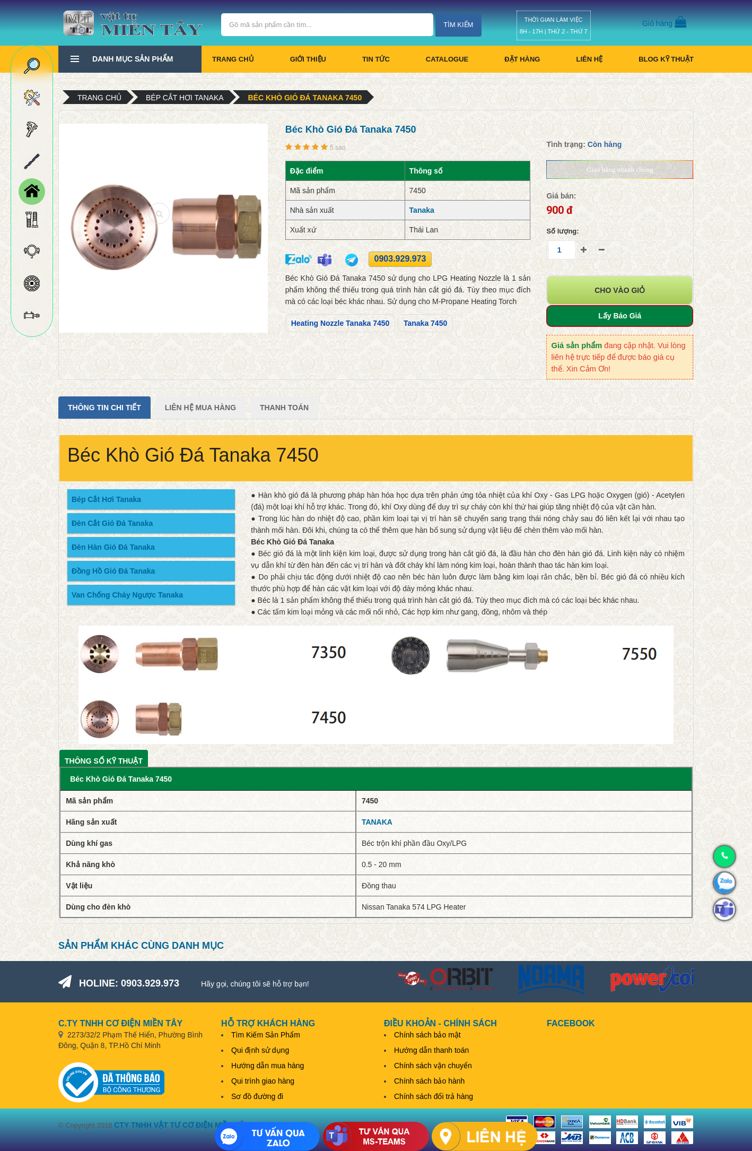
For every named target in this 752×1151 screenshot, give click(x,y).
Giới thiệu (308, 59)
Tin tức (376, 59)
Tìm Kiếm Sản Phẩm (265, 1035)
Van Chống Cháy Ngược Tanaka (127, 595)
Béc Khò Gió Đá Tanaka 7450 (305, 97)
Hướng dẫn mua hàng (267, 1065)
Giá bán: (561, 196)
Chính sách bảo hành (429, 1081)
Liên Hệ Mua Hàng (200, 407)
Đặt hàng (522, 59)
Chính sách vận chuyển (433, 1065)
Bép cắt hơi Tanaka (185, 97)
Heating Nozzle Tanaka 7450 (340, 323)
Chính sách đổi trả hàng (433, 1096)
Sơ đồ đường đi (257, 1096)
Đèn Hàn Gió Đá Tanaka (113, 547)
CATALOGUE (447, 59)
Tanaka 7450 (425, 323)
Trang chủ (233, 59)
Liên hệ (589, 59)
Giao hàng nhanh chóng (620, 170)
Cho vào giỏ (619, 290)
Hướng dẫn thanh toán (431, 1050)
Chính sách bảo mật (427, 1035)
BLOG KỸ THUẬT (666, 59)
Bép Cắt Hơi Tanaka (106, 499)
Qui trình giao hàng (262, 1081)
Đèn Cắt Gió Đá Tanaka (112, 523)
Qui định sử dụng (260, 1050)
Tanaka (421, 210)
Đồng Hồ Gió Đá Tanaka (113, 571)
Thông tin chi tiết (104, 407)
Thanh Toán (284, 407)
